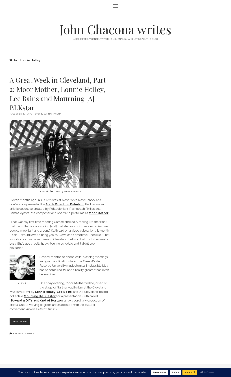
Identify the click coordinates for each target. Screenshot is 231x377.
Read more (21, 322)
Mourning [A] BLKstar (40, 296)
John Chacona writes (115, 29)
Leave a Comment (24, 333)
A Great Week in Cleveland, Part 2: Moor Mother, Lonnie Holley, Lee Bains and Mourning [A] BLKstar (58, 93)
